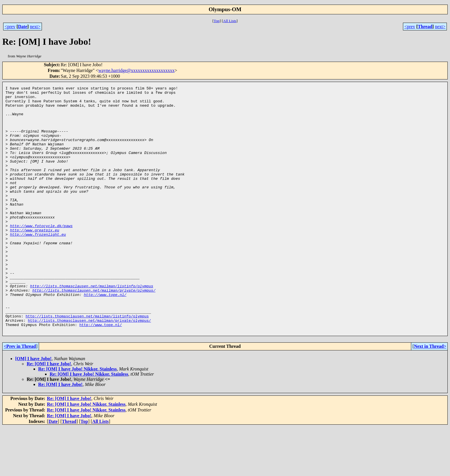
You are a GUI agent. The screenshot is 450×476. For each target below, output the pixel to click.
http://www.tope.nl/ (105, 336)
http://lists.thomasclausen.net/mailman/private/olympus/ (94, 331)
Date (22, 26)
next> (35, 26)
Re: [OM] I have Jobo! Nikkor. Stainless (77, 417)
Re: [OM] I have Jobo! (49, 412)
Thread (425, 26)
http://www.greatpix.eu (34, 259)
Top (217, 21)
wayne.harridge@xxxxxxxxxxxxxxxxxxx (136, 70)
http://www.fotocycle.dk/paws (41, 254)
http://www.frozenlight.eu (38, 264)
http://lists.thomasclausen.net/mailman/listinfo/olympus (91, 326)
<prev (10, 26)
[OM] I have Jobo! (33, 407)
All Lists (229, 21)
